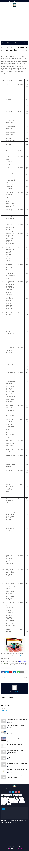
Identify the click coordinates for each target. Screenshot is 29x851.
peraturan (7, 667)
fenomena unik (11, 797)
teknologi (16, 802)
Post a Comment (5, 710)
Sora (10, 848)
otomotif (22, 799)
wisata (9, 804)
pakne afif (4, 52)
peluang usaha (5, 802)
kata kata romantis (5, 799)
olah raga (17, 799)
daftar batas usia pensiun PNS (12, 73)
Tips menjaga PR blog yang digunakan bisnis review (17, 764)
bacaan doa (19, 795)
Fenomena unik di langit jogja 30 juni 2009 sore (16, 739)
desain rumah (4, 797)
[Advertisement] (14, 24)
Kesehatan (4, 795)
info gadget (21, 797)
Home (3, 42)
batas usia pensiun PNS (20, 655)
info (6, 42)
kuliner (12, 799)
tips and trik (21, 802)
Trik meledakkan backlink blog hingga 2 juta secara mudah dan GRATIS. (17, 770)
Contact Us (19, 846)
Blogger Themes (21, 848)
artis (14, 795)
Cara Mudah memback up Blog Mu (15, 732)
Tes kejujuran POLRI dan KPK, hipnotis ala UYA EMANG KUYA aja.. (16, 776)
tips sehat (4, 804)
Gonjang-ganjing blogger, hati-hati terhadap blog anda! (17, 720)
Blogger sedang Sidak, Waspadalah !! (15, 757)
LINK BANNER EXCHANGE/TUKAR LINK (15, 725)
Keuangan (10, 795)
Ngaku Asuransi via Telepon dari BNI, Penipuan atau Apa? (15, 751)
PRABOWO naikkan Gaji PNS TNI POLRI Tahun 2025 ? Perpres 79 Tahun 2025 (13, 821)
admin (4, 824)
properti (10, 802)
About (14, 846)
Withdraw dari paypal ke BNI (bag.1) (15, 744)
